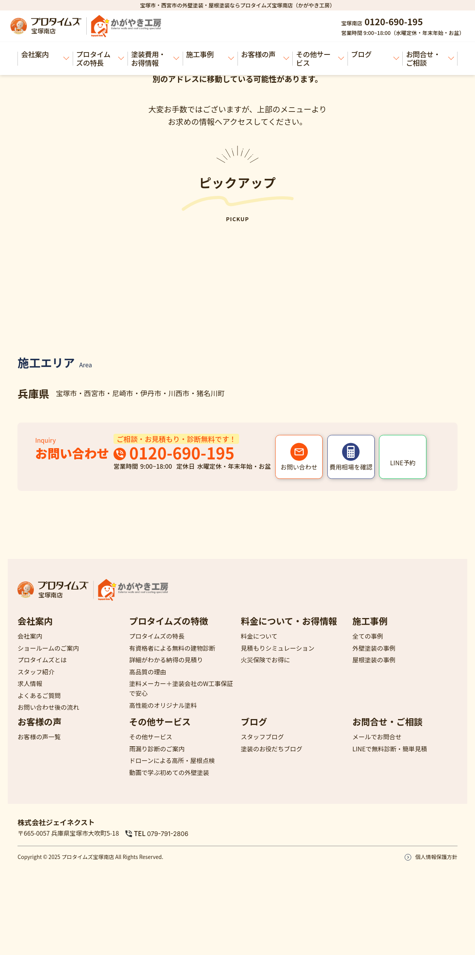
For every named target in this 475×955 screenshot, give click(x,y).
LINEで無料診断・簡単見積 (390, 748)
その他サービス (320, 58)
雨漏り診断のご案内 (156, 748)
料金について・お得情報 (289, 621)
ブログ (375, 54)
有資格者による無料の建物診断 (172, 648)
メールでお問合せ (377, 736)
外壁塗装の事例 (374, 648)
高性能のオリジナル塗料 (163, 705)
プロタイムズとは (41, 659)
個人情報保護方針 (436, 857)
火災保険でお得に (265, 659)
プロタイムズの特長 (100, 58)
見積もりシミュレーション (277, 648)
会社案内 (45, 54)
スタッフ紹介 (35, 671)
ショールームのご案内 (48, 648)
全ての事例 (368, 636)
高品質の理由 (147, 671)
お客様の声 (265, 54)
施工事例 (210, 54)
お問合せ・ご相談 (430, 58)
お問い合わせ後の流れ (48, 707)
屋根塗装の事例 (374, 659)
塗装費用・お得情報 (155, 58)
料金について (259, 636)
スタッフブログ (262, 736)
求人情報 (29, 683)
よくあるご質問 (39, 695)
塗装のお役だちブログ (271, 748)
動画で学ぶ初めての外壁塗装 (169, 772)
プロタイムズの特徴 (168, 621)
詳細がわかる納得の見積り (166, 659)
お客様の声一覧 (39, 736)
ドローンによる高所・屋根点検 (172, 760)
